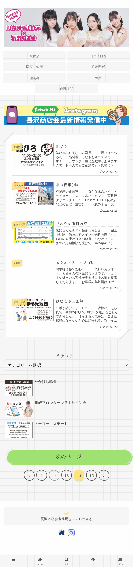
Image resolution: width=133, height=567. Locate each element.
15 (91, 475)
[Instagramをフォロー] (71, 533)
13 (66, 475)
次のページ (69, 457)
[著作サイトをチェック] (61, 533)
